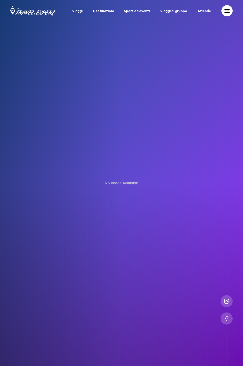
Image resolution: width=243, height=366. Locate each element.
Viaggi (77, 11)
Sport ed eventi (137, 11)
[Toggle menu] (227, 10)
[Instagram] (227, 301)
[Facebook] (227, 318)
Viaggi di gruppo (173, 11)
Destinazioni (103, 11)
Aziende (204, 11)
